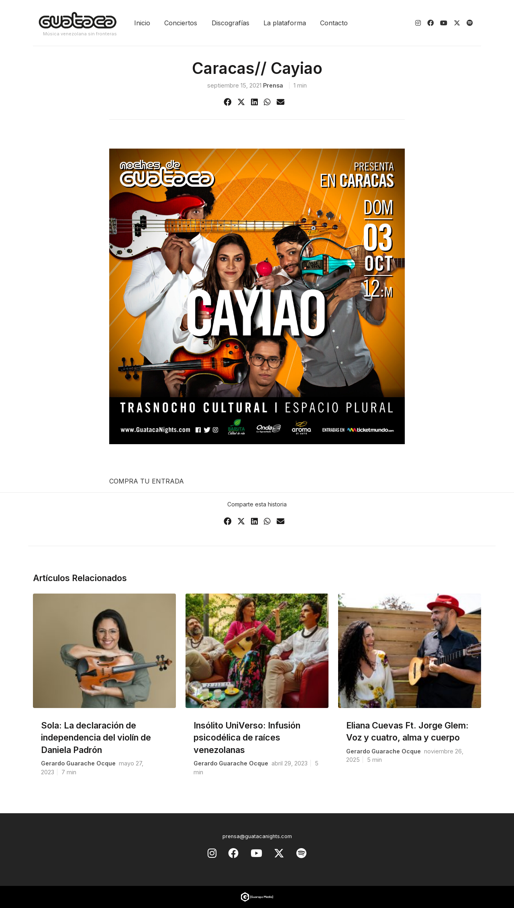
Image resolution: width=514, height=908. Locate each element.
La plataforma (284, 23)
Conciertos (180, 23)
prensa (273, 85)
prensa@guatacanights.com (257, 836)
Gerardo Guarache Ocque (78, 763)
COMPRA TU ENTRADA (146, 481)
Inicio (142, 23)
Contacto (334, 23)
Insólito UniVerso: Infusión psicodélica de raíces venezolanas (247, 737)
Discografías (230, 23)
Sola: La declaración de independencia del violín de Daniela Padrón (96, 737)
